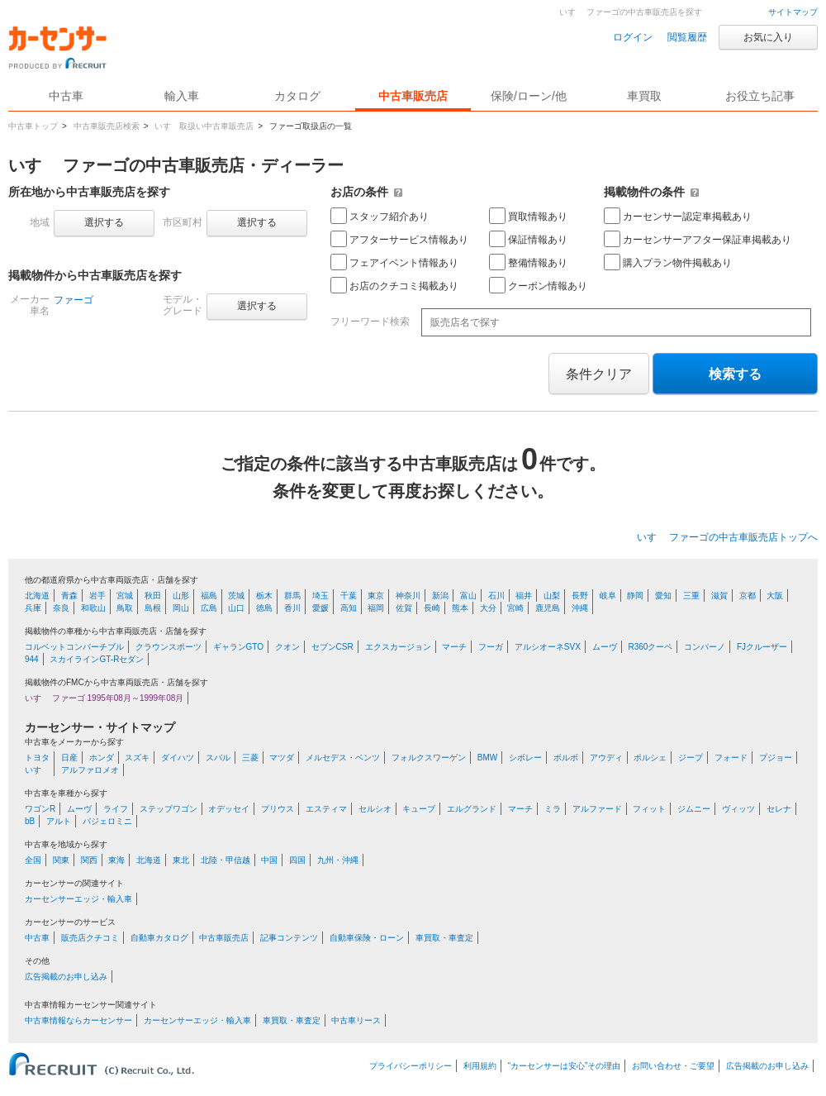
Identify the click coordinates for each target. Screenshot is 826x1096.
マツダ (281, 757)
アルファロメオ (90, 769)
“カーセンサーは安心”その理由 (564, 1065)
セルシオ (375, 808)
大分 (488, 607)
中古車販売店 (413, 95)
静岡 (635, 595)
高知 (348, 607)
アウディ (606, 757)
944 (32, 659)
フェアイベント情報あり (394, 262)
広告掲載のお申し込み (66, 976)
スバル (218, 757)
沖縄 (580, 607)
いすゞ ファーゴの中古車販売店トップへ (727, 537)
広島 (209, 607)
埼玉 (320, 595)
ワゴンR (40, 808)
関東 (61, 860)
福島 (209, 595)
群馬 (292, 595)
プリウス (277, 808)
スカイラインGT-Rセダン (97, 659)
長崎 (432, 607)
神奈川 (408, 595)
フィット (649, 808)
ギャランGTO (238, 646)
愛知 (663, 595)
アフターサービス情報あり (399, 239)
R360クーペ (650, 646)
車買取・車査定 (444, 937)
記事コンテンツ (289, 937)
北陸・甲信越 (225, 860)
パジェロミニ (107, 821)
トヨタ (37, 757)
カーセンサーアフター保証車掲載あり (697, 239)
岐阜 (608, 595)
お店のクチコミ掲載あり (394, 285)
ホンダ (101, 757)
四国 (297, 860)
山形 (181, 595)
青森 (69, 595)
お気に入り (768, 37)
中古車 (37, 937)
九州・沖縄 (337, 860)
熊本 (460, 607)
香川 (292, 607)
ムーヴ (604, 646)
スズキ (137, 757)
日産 (69, 757)
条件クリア (599, 374)
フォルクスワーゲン (429, 757)
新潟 (440, 595)
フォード (731, 757)
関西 (89, 860)
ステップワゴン (168, 808)
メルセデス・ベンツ (343, 757)
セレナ (779, 808)
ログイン (633, 37)
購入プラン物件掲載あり (668, 262)
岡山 (181, 607)
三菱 (250, 757)
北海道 (37, 595)
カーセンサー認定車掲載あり (678, 215)
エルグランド (471, 808)
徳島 (264, 607)
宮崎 (515, 607)
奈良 (61, 607)
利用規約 (479, 1065)
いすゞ (37, 769)
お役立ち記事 (760, 95)
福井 (523, 595)
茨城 (236, 595)
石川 (496, 595)
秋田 (153, 595)
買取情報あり (528, 215)
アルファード (597, 808)
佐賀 (404, 607)
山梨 (552, 595)
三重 (691, 595)
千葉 (348, 595)
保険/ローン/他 (529, 95)
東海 (116, 860)
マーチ (454, 646)
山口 (236, 607)
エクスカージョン (398, 646)
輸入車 (181, 95)
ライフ (115, 808)
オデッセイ (228, 808)
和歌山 (93, 607)
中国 (269, 860)
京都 (747, 595)
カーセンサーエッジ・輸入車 (78, 898)
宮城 (124, 595)
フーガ (490, 646)
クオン (287, 646)
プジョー (775, 757)
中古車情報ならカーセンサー (78, 1020)
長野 (580, 595)
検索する (735, 374)
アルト (58, 821)
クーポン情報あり (538, 285)
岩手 (97, 595)
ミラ (552, 808)
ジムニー (693, 808)
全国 (33, 860)
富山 (468, 595)
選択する (104, 222)
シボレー (525, 757)
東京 (376, 595)
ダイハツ (177, 757)
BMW (487, 757)
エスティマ (326, 808)
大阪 (775, 595)
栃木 (264, 595)
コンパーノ (704, 646)
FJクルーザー (762, 646)
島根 (153, 607)
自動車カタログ (159, 937)
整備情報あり (528, 262)
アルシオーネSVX (548, 646)
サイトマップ (793, 12)
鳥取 (124, 607)
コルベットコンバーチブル (74, 646)
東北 (181, 860)
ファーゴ (73, 300)
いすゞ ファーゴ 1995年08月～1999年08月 (104, 698)
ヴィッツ (738, 808)
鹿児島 (547, 607)
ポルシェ (650, 757)
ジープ (690, 757)
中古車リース (356, 1020)
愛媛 (320, 607)
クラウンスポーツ (168, 646)
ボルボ (565, 757)
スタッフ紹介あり (379, 215)
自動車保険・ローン (367, 937)
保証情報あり (528, 239)
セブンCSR (332, 646)
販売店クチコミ (90, 937)
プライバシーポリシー (410, 1065)
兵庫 (33, 607)
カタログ (297, 95)
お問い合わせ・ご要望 (673, 1065)
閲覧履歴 (687, 37)
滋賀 (719, 595)
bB (30, 821)
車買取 (644, 95)
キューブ (418, 808)
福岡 (376, 607)
